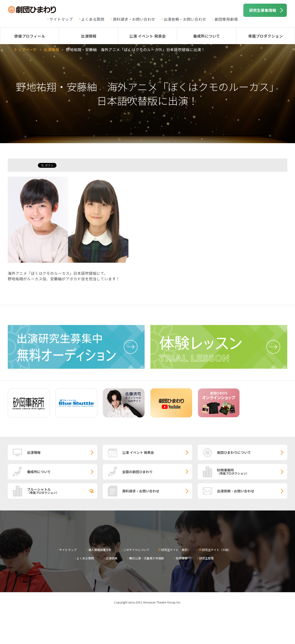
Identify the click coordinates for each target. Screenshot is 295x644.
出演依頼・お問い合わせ (185, 19)
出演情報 (88, 36)
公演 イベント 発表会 (147, 36)
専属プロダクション (265, 36)
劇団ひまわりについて (234, 452)
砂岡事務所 (252, 471)
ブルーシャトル (62, 491)
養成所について (206, 36)
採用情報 (181, 558)
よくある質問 (92, 19)
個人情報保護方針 (100, 550)
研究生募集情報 (262, 10)
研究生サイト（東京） (175, 550)
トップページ (25, 49)
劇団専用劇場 (226, 19)
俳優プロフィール (29, 36)
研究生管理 (206, 558)
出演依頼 (111, 558)
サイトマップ (61, 19)
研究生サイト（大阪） (216, 550)
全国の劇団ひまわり (137, 471)
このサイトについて (136, 550)
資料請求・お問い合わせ (134, 19)
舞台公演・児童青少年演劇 (146, 558)
